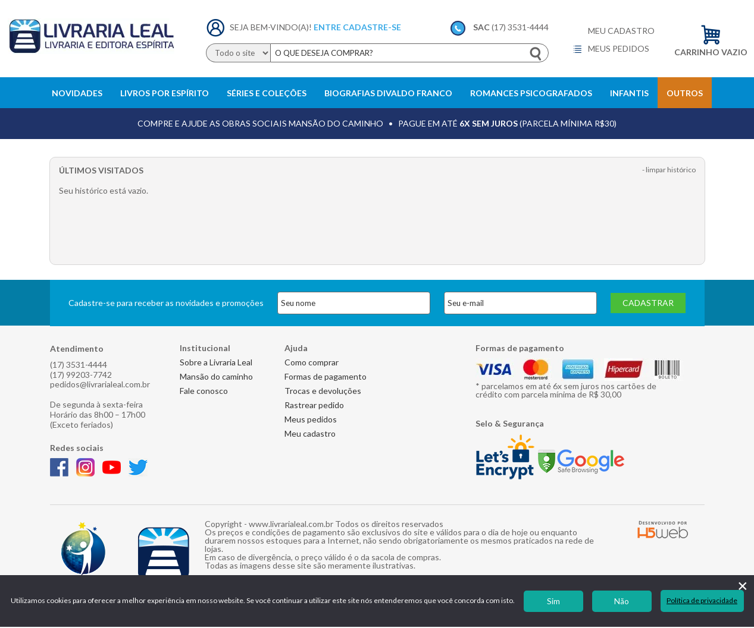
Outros (685, 93)
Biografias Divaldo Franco (388, 93)
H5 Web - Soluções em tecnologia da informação (663, 529)
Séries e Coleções (266, 93)
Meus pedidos (610, 49)
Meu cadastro (621, 31)
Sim (553, 601)
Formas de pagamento (325, 376)
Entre (327, 27)
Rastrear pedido (314, 405)
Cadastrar (648, 303)
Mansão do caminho (216, 376)
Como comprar (311, 362)
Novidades (77, 93)
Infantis (629, 93)
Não (621, 601)
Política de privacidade (702, 600)
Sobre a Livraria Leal (216, 362)
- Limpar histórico (669, 169)
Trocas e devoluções (322, 391)
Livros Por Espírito (164, 93)
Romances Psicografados (531, 93)
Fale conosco (204, 391)
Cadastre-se (372, 27)
